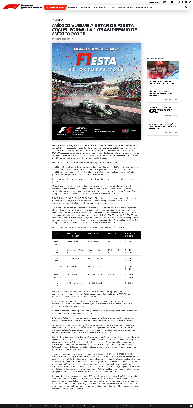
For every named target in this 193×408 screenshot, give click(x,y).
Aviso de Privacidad (161, 406)
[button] (59, 91)
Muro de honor (144, 7)
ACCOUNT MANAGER (55, 7)
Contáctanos (153, 2)
